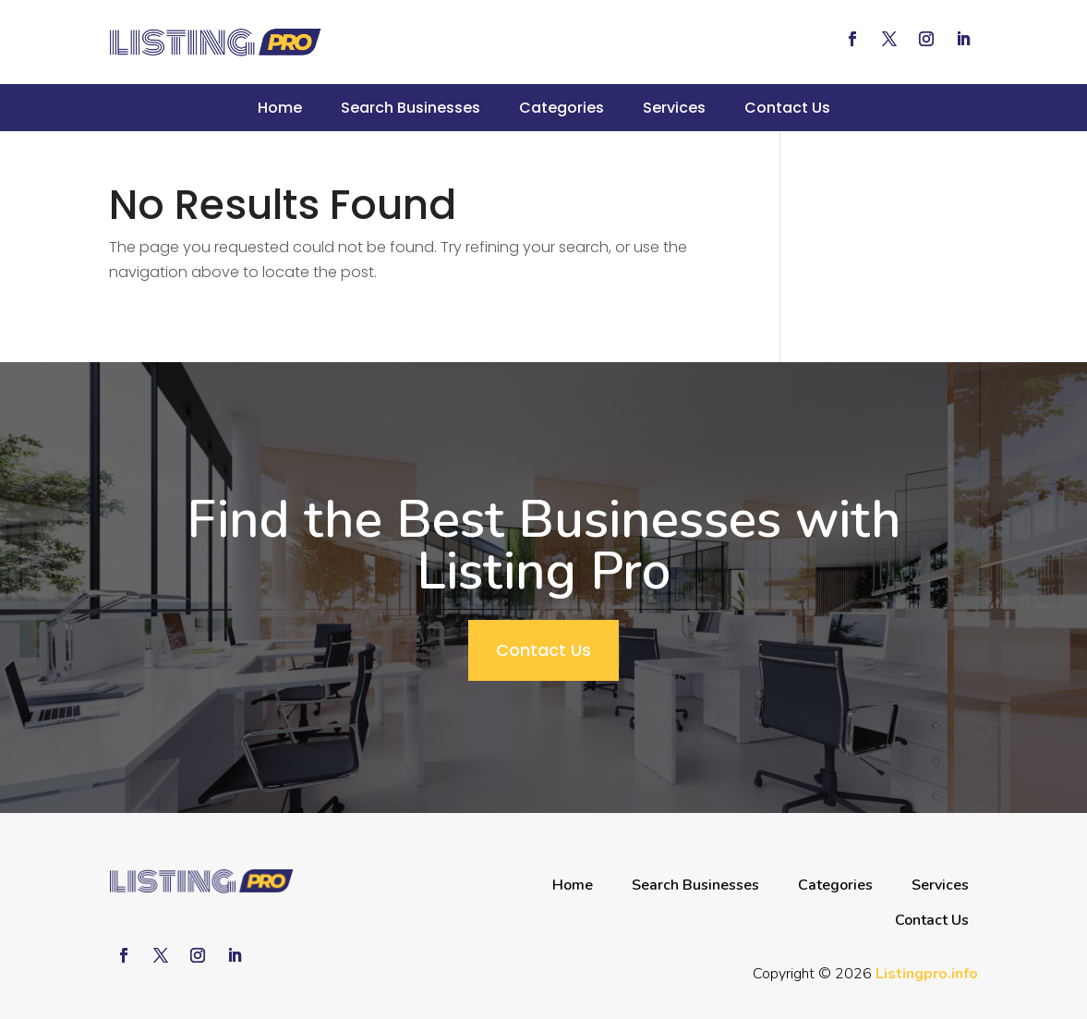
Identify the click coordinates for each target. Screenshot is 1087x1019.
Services (674, 107)
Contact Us (787, 107)
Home (280, 107)
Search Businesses (410, 107)
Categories (561, 107)
